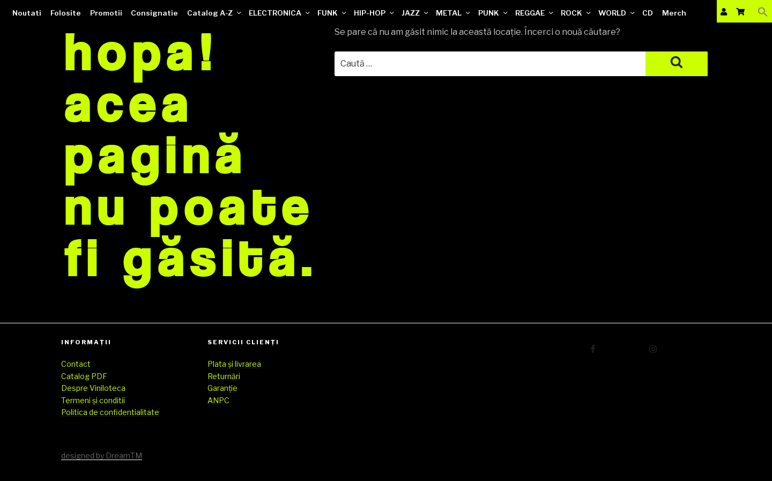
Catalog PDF (84, 376)
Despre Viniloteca (93, 388)
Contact (76, 363)
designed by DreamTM (101, 455)
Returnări (223, 376)
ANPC (218, 400)
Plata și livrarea (234, 363)
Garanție (222, 388)
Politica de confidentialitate (110, 412)
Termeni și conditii (93, 400)
